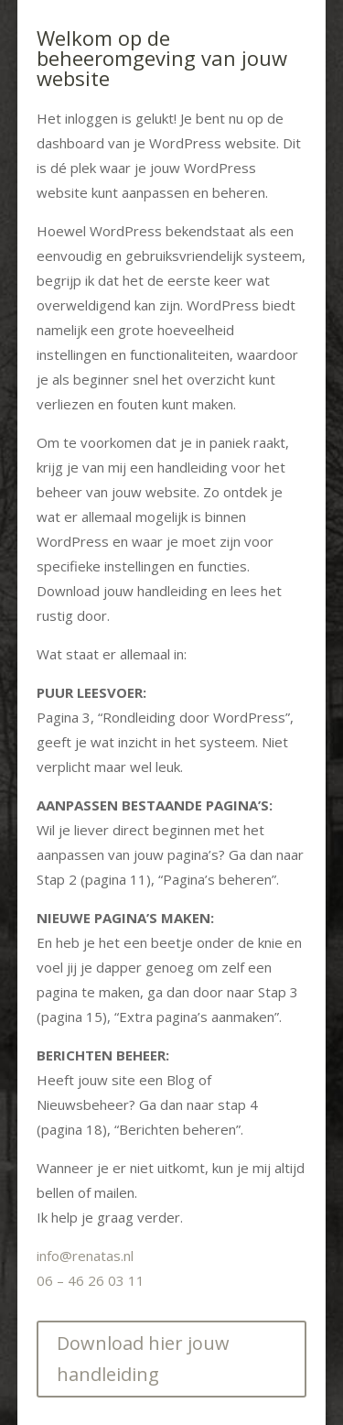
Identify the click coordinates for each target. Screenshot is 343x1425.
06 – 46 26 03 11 (91, 1280)
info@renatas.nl (85, 1255)
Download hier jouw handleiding (143, 1359)
